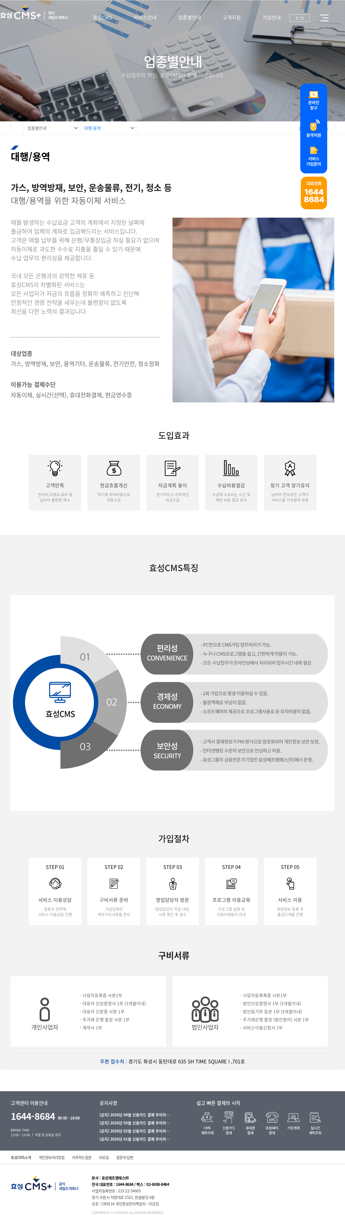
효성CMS (102, 17)
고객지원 (232, 17)
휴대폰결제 (250, 1130)
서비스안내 (145, 17)
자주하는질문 (81, 1157)
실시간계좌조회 (315, 1130)
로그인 (299, 18)
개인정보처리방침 (51, 1157)
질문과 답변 (124, 1157)
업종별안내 (189, 17)
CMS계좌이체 (207, 1130)
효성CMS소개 (21, 1157)
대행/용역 (92, 128)
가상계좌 (293, 1127)
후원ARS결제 (271, 1130)
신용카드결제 (229, 1130)
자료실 (104, 1157)
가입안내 (272, 17)
